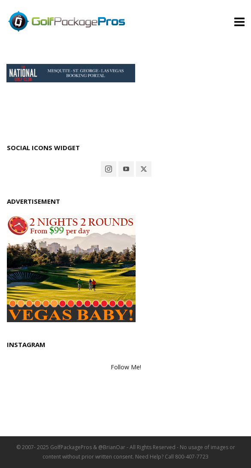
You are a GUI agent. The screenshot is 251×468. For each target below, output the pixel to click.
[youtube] (126, 169)
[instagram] (108, 169)
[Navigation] (239, 21)
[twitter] (143, 169)
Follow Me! (126, 367)
